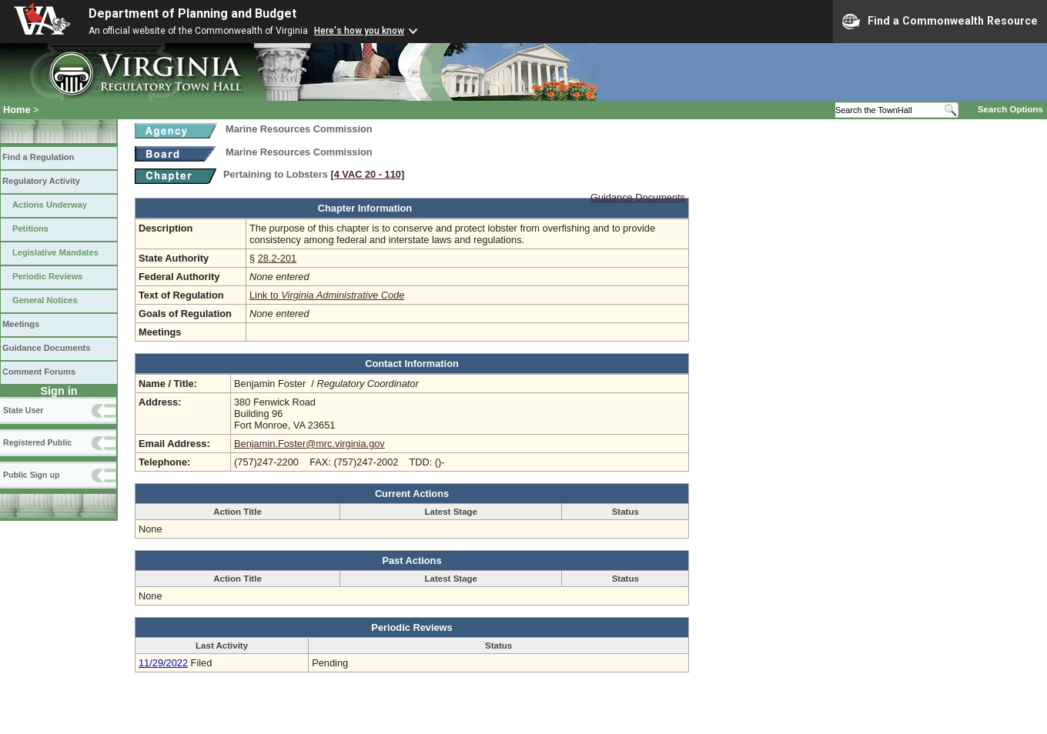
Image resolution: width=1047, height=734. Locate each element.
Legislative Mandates (55, 252)
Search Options (1010, 109)
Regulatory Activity (41, 180)
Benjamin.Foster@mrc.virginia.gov (309, 443)
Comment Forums (38, 371)
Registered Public (37, 442)
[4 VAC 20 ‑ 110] (367, 174)
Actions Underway (49, 204)
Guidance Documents (46, 347)
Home (17, 109)
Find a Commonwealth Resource (940, 21)
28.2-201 (277, 258)
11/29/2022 (163, 663)
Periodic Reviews (47, 276)
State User (23, 410)
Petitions (30, 228)
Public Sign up (31, 474)
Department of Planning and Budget (192, 13)
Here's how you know (359, 30)
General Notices (45, 300)
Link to (326, 295)
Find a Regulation (38, 157)
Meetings (20, 324)
